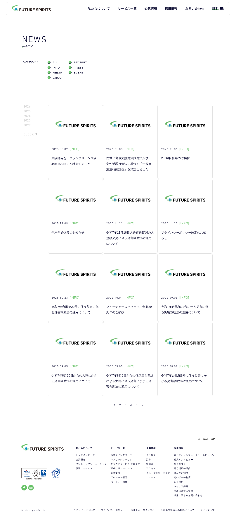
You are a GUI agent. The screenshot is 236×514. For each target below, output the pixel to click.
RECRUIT (80, 62)
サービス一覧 (127, 8)
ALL (55, 62)
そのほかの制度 (182, 477)
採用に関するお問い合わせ (188, 495)
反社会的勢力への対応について (177, 510)
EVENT (79, 72)
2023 (27, 120)
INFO (56, 67)
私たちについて (99, 8)
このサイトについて (84, 510)
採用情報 (171, 8)
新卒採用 (178, 482)
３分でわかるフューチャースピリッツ (194, 455)
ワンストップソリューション (91, 464)
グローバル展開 (119, 477)
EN (222, 8)
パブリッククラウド (121, 459)
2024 (27, 116)
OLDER (28, 134)
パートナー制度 (119, 482)
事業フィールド (84, 468)
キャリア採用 (181, 486)
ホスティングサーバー (123, 455)
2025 (27, 111)
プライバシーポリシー (113, 510)
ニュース (151, 477)
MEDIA (57, 72)
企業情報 (151, 8)
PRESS (79, 67)
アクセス (151, 468)
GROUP (58, 77)
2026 (27, 106)
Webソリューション (121, 468)
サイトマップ (207, 510)
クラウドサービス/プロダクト (127, 464)
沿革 (148, 459)
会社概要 (151, 455)
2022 (27, 125)
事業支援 (115, 473)
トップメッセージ (85, 455)
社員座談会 (180, 464)
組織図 (149, 464)
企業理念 (80, 459)
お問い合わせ (194, 8)
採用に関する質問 (183, 491)
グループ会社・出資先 (158, 473)
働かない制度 (181, 473)
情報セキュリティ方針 (143, 510)
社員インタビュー (183, 459)
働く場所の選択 (182, 468)
